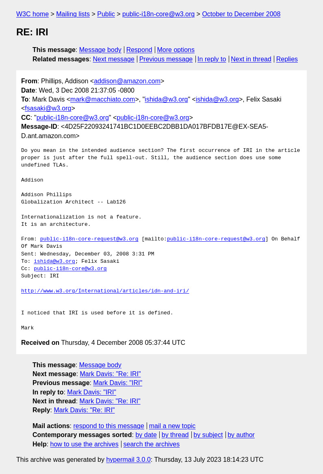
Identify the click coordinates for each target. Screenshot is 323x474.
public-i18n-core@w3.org (158, 14)
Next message (113, 59)
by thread (175, 434)
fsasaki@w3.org (48, 108)
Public (106, 14)
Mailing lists (73, 14)
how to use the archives (84, 444)
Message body (100, 49)
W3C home (32, 14)
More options (176, 49)
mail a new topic (172, 425)
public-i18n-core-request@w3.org (89, 239)
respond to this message (108, 425)
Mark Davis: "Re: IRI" (110, 373)
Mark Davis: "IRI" (117, 382)
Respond (139, 49)
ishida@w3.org (166, 99)
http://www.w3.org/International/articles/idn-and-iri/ (105, 291)
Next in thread (251, 59)
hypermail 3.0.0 (128, 459)
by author (241, 434)
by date (145, 434)
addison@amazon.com (127, 81)
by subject (208, 434)
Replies (287, 59)
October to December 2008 (241, 14)
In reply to (211, 59)
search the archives (152, 444)
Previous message (166, 59)
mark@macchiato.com (102, 99)
